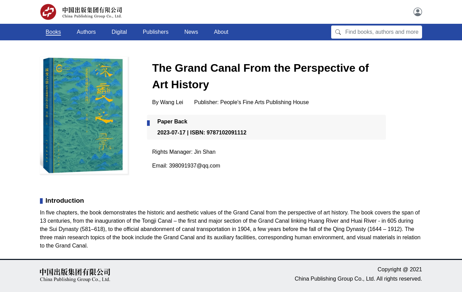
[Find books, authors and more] (383, 32)
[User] (417, 12)
